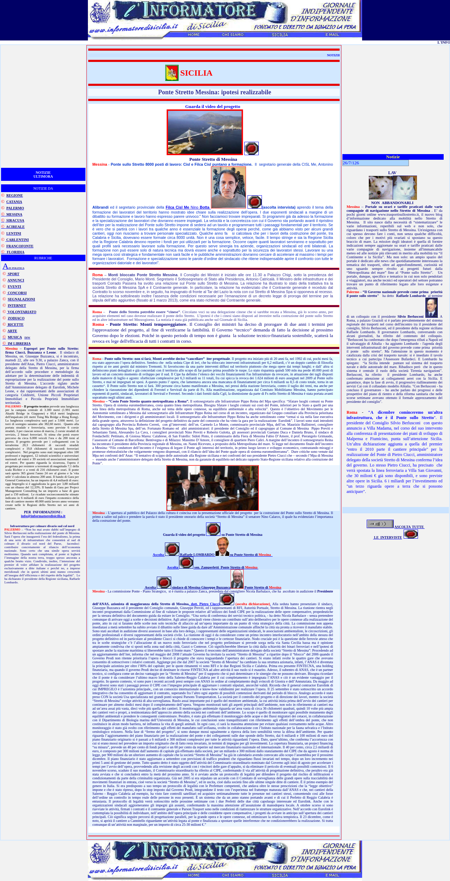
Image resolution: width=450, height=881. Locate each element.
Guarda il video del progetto (212, 106)
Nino (188, 207)
